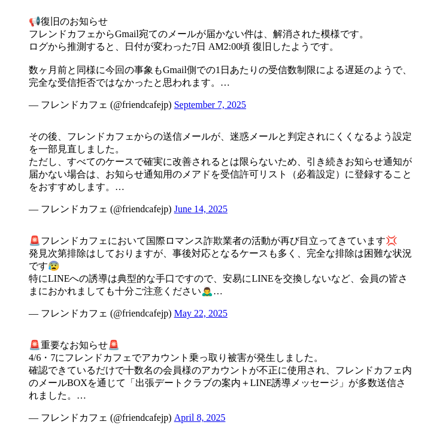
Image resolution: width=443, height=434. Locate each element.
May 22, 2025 (200, 313)
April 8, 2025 (200, 417)
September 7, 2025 (210, 105)
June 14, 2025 (200, 209)
